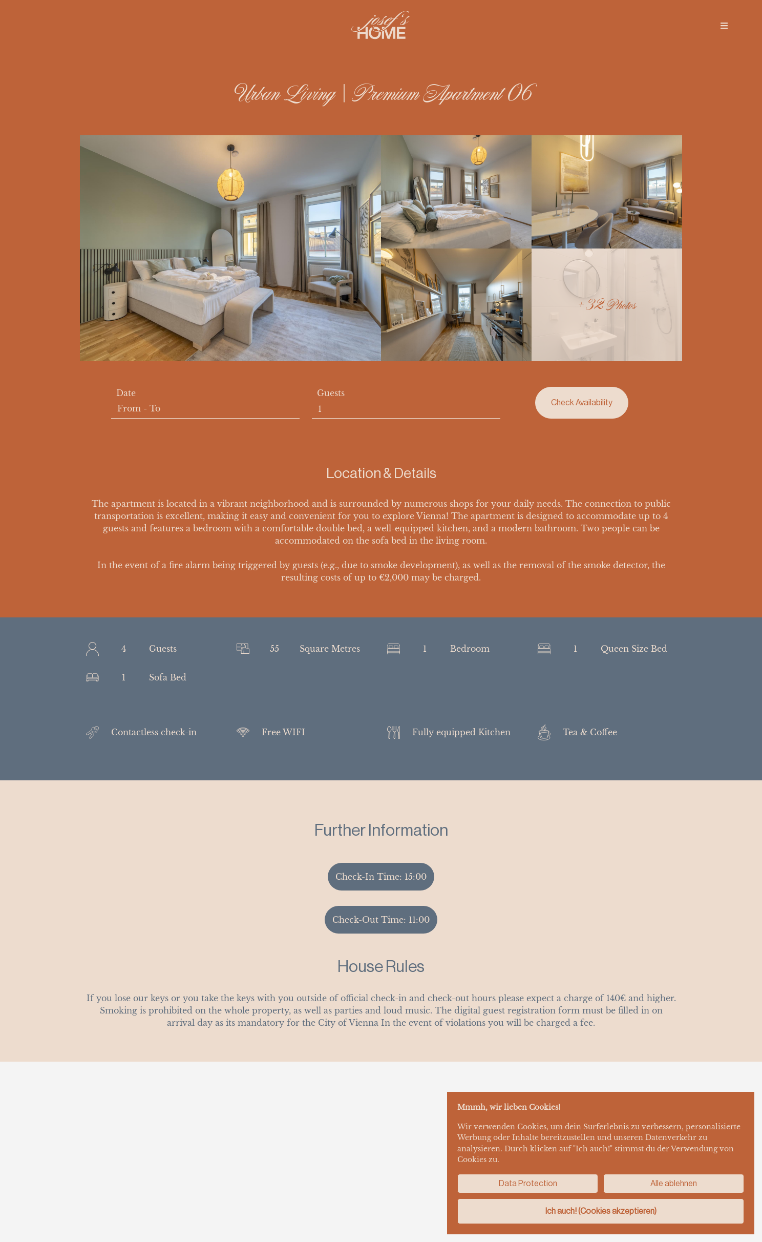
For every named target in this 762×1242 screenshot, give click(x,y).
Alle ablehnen (673, 1183)
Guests (331, 393)
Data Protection (528, 1183)
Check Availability (581, 402)
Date (126, 393)
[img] (724, 26)
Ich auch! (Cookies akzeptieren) (601, 1211)
